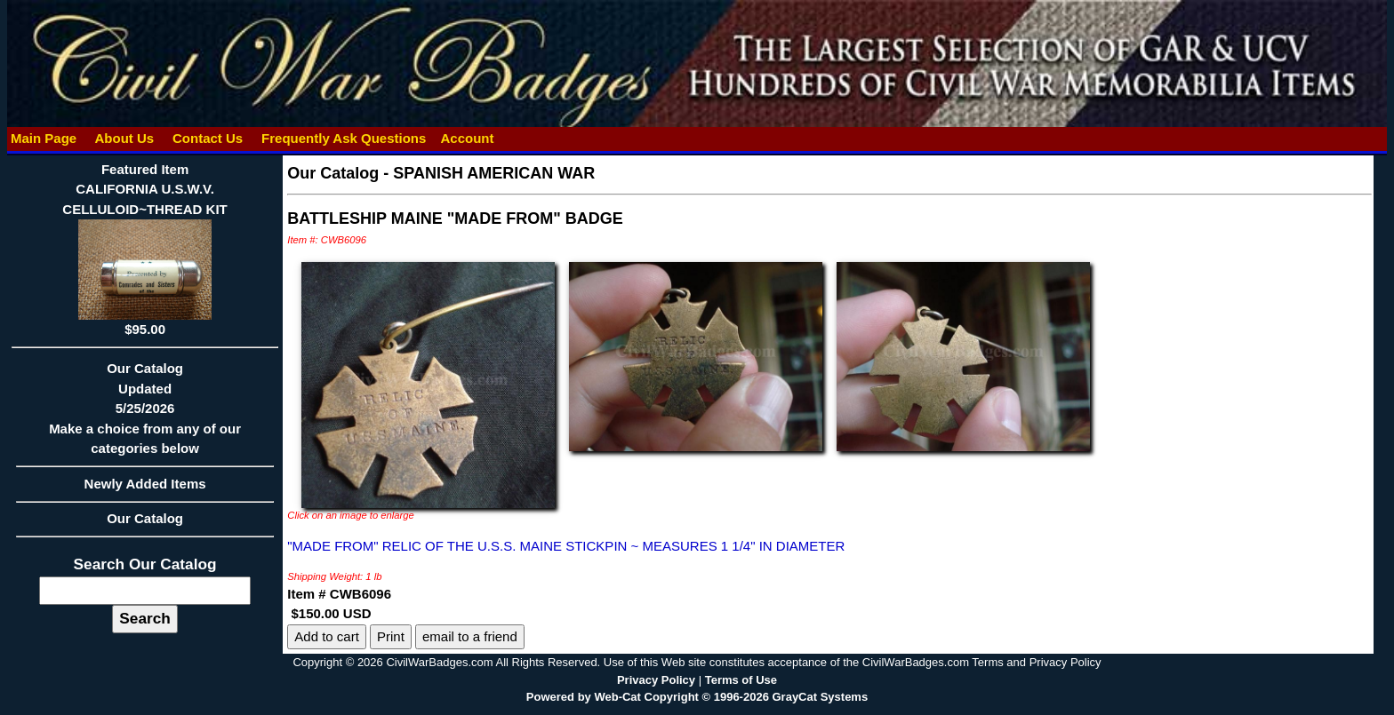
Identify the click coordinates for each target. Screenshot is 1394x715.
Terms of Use (741, 680)
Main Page (44, 138)
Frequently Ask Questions (344, 138)
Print (391, 636)
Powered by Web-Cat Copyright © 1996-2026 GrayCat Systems (697, 696)
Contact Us (208, 138)
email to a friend (469, 636)
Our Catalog (145, 518)
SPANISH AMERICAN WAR (494, 173)
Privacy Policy (656, 680)
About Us (124, 138)
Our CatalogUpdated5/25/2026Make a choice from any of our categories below (145, 414)
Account (466, 138)
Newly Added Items (145, 489)
